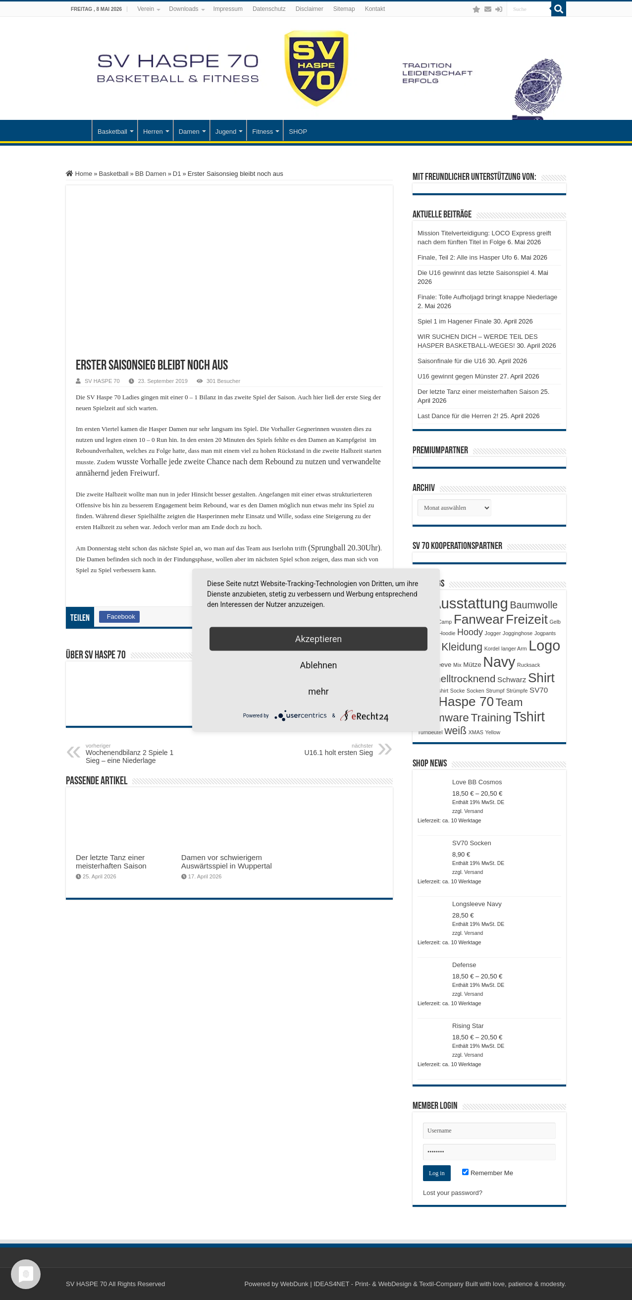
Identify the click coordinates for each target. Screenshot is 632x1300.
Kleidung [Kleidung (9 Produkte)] (461, 647)
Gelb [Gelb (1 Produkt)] (555, 622)
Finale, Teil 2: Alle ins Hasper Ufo (465, 257)
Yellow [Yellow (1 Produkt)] (492, 732)
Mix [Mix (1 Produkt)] (457, 665)
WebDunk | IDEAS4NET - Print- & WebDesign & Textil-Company (372, 1284)
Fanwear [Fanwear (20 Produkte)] (479, 619)
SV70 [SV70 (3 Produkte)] (538, 690)
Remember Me (487, 1173)
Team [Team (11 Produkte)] (509, 702)
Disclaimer (309, 8)
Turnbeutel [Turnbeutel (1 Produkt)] (430, 732)
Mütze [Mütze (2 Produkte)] (472, 664)
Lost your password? (452, 1192)
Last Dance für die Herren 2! (458, 416)
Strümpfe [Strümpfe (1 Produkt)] (516, 691)
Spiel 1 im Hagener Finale (455, 321)
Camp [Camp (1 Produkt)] (445, 622)
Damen (189, 131)
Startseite (79, 130)
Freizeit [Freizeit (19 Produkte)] (527, 619)
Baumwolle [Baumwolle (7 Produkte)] (534, 604)
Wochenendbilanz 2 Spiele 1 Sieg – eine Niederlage (136, 753)
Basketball (112, 131)
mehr (318, 691)
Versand (473, 811)
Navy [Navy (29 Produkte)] (499, 662)
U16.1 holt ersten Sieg (322, 750)
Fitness (262, 131)
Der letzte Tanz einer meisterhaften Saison (111, 861)
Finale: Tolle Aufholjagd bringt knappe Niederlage (487, 297)
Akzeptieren (318, 639)
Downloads (183, 8)
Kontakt (375, 8)
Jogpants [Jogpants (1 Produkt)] (545, 633)
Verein (145, 8)
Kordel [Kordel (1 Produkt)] (492, 648)
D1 (177, 173)
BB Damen (150, 173)
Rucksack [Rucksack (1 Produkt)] (528, 665)
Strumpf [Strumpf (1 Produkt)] (495, 691)
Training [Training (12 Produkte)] (491, 717)
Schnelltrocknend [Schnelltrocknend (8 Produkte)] (456, 678)
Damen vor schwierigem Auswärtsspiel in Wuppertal (226, 861)
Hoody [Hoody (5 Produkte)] (470, 632)
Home (79, 173)
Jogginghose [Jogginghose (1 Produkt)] (517, 633)
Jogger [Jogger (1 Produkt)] (493, 633)
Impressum (228, 8)
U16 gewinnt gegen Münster (458, 376)
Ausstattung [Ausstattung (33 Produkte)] (469, 603)
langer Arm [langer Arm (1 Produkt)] (514, 648)
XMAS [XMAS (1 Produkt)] (476, 732)
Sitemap (344, 8)
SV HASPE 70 (102, 381)
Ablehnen (318, 665)
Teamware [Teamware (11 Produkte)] (443, 717)
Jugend (226, 131)
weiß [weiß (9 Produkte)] (455, 731)
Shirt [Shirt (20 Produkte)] (541, 677)
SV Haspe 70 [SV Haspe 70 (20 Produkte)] (456, 701)
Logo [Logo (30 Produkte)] (544, 645)
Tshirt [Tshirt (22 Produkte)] (529, 716)
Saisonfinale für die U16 (452, 361)
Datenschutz (269, 8)
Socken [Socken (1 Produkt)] (475, 691)
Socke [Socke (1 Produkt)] (457, 691)
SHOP (298, 131)
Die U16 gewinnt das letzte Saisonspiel (473, 272)
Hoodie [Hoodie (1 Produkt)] (447, 633)
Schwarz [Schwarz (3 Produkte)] (511, 679)
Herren (153, 131)
